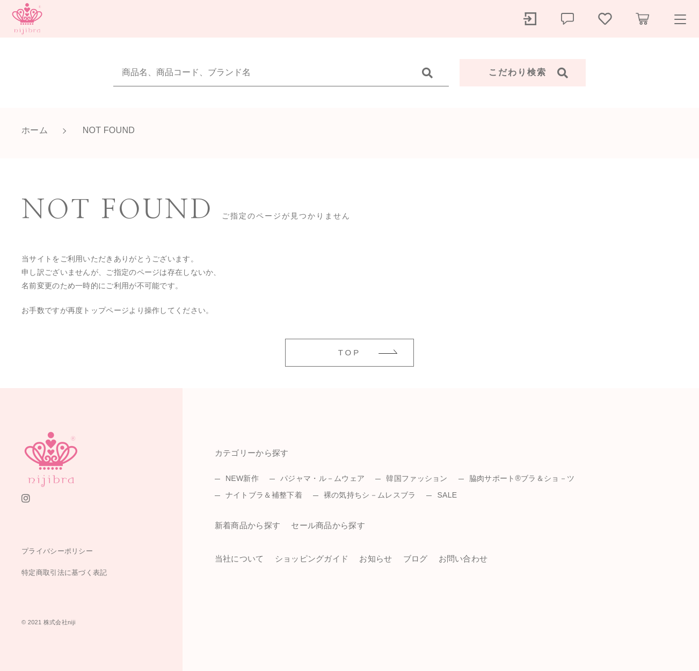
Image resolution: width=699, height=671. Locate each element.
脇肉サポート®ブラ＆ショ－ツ (522, 478)
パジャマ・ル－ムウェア (322, 478)
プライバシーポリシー (57, 551)
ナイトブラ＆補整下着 (263, 495)
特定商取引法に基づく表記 (64, 572)
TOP (349, 352)
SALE (447, 495)
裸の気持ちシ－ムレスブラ (370, 495)
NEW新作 (242, 478)
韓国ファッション (416, 478)
